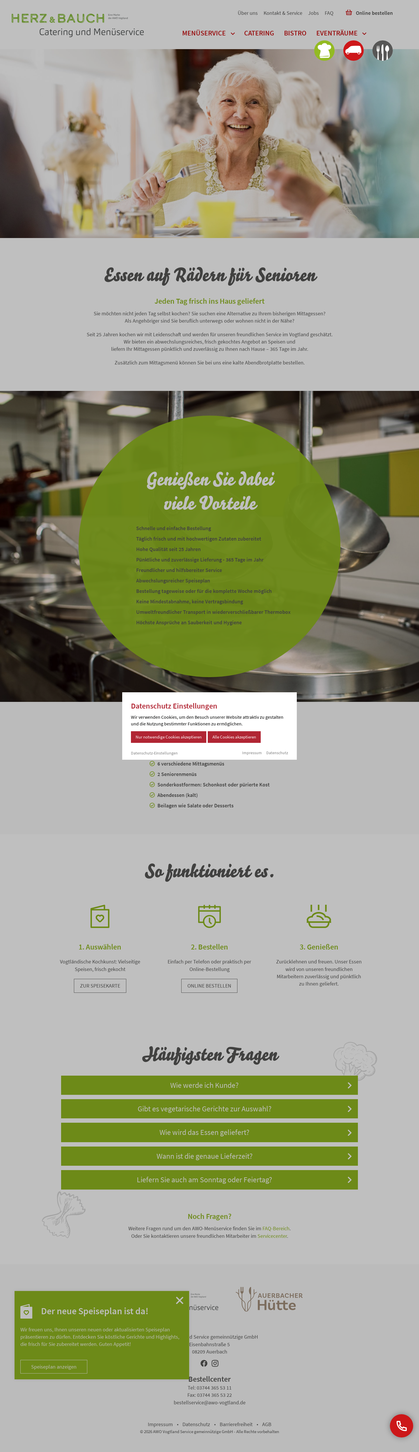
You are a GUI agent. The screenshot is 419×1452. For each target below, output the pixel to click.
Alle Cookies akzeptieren (234, 737)
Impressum (252, 752)
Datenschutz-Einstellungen (154, 753)
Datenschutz (277, 752)
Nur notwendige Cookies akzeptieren (169, 737)
